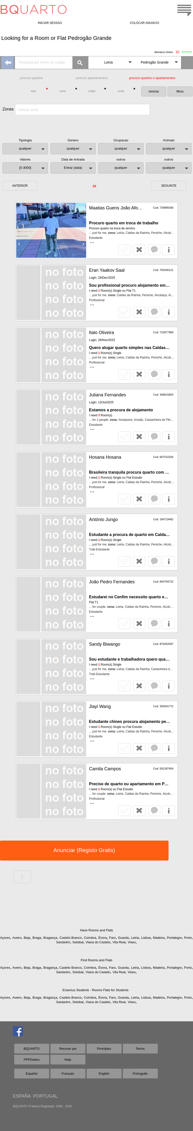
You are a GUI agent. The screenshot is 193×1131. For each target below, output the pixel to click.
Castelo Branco (70, 938)
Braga (36, 938)
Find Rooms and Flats (96, 960)
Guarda (123, 938)
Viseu (132, 942)
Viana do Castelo (98, 942)
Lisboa (146, 938)
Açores (5, 938)
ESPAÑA (22, 1096)
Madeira (159, 938)
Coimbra (90, 938)
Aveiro (17, 938)
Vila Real (119, 942)
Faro (112, 938)
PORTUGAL (45, 1096)
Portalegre (174, 938)
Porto (188, 938)
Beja (27, 938)
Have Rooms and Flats (96, 930)
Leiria (135, 938)
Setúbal (77, 942)
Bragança (50, 938)
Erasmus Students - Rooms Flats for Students (95, 990)
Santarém (63, 942)
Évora (102, 938)
